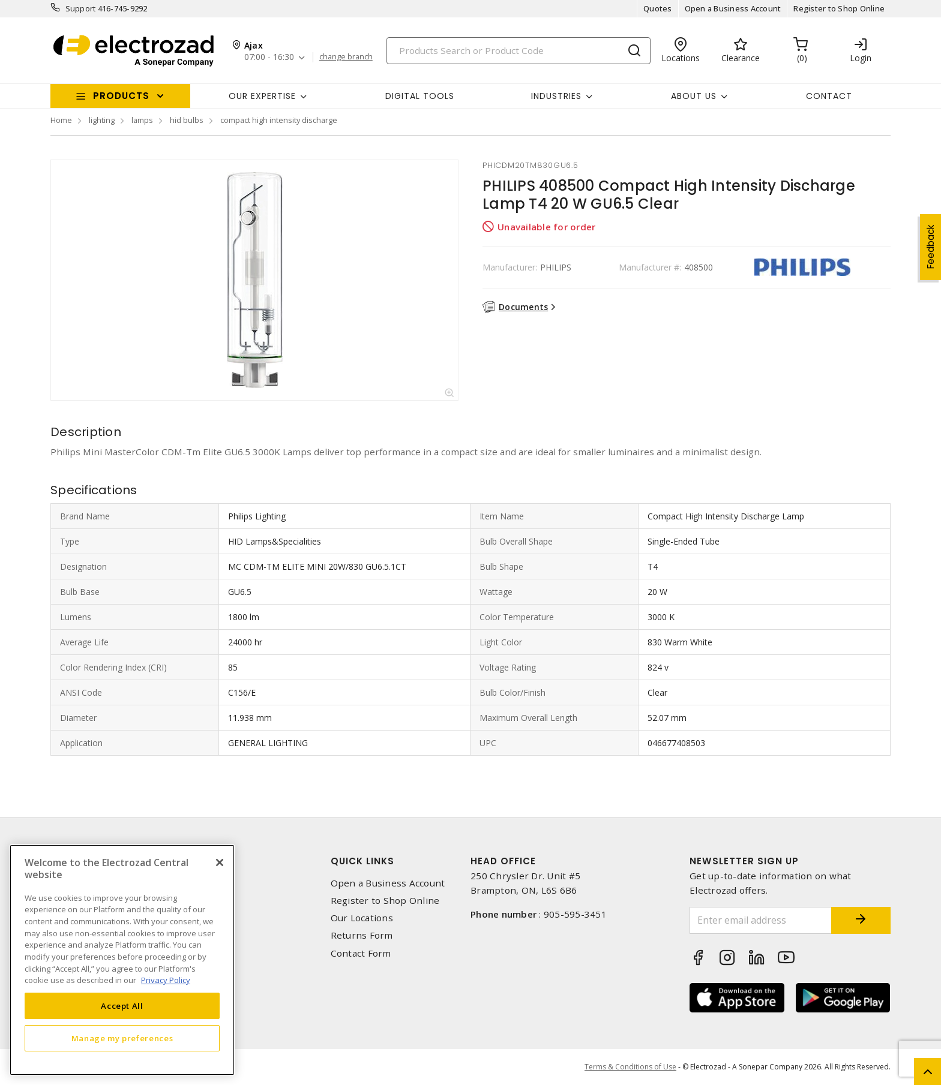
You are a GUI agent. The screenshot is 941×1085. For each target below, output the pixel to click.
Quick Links (362, 861)
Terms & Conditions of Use (630, 1067)
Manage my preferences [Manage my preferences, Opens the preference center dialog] (122, 1038)
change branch (346, 57)
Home (61, 120)
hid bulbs (186, 120)
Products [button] (121, 95)
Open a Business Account (733, 8)
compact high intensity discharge (278, 120)
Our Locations (362, 918)
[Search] (518, 50)
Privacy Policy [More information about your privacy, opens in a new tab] (165, 980)
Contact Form (361, 953)
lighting (102, 120)
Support (80, 8)
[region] (122, 959)
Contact (829, 96)
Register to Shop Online (839, 8)
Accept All (122, 1005)
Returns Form (362, 935)
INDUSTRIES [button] (556, 96)
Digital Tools (419, 96)
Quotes (657, 8)
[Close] (219, 862)
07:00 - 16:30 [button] (269, 57)
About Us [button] (694, 96)
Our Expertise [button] (262, 96)
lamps (142, 120)
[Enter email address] (760, 920)
